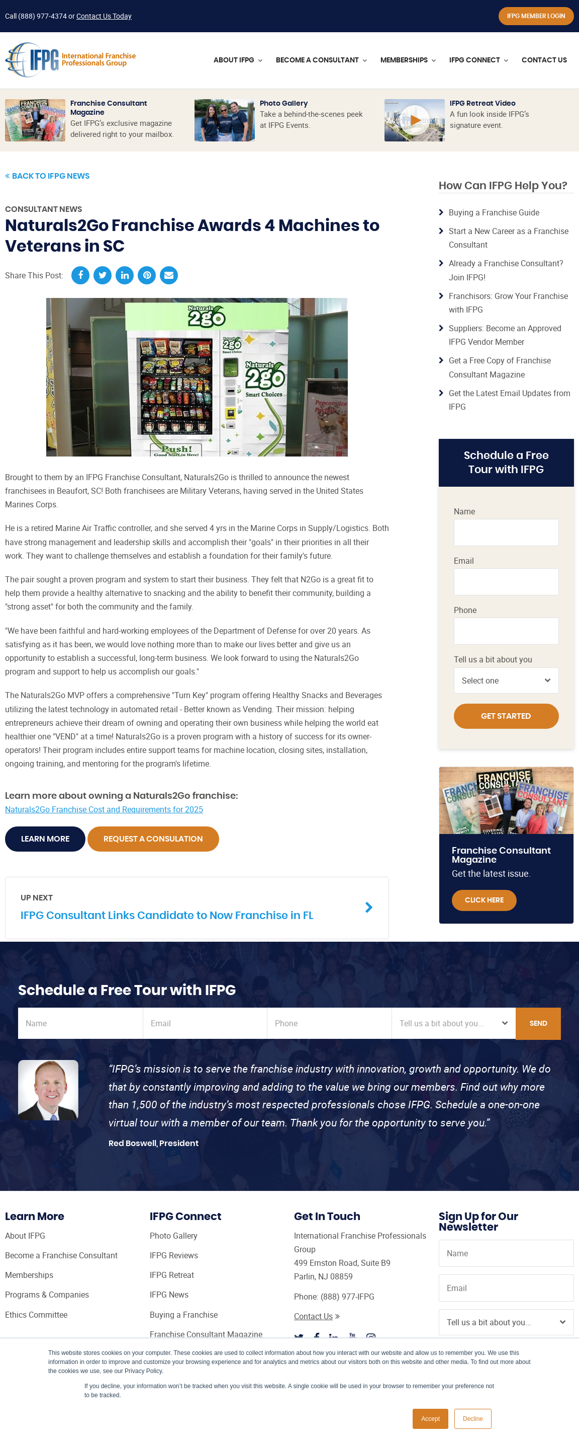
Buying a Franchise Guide (494, 212)
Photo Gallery (284, 103)
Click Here (484, 900)
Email (464, 561)
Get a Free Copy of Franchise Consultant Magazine (500, 367)
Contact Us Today (104, 16)
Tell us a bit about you (493, 659)
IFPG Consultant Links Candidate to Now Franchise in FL (189, 906)
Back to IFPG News (47, 176)
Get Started (506, 716)
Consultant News (43, 209)
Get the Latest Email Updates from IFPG (509, 400)
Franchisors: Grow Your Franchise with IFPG (508, 302)
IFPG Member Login (536, 16)
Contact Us (317, 1316)
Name (464, 511)
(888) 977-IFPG (347, 1296)
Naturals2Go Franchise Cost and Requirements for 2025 (104, 809)
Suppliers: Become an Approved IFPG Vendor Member (505, 335)
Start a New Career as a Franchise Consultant (508, 237)
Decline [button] (473, 1418)
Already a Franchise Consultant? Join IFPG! (506, 270)
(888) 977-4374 (42, 16)
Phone (465, 610)
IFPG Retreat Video (483, 103)
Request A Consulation (153, 839)
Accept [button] (430, 1418)
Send (538, 1023)
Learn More (45, 839)
